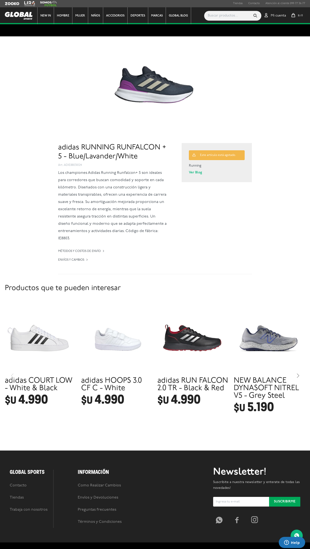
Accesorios (117, 15)
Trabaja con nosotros (28, 532)
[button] (255, 16)
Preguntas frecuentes (97, 532)
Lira (26, 3)
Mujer (82, 15)
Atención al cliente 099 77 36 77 (285, 3)
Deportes (139, 15)
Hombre (65, 15)
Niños (97, 15)
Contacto (254, 3)
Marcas (158, 15)
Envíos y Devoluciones (98, 520)
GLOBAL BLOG (180, 15)
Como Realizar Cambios (99, 508)
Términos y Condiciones (100, 544)
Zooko (9, 3)
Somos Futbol (48, 3)
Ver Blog (195, 172)
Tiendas (238, 3)
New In (47, 15)
